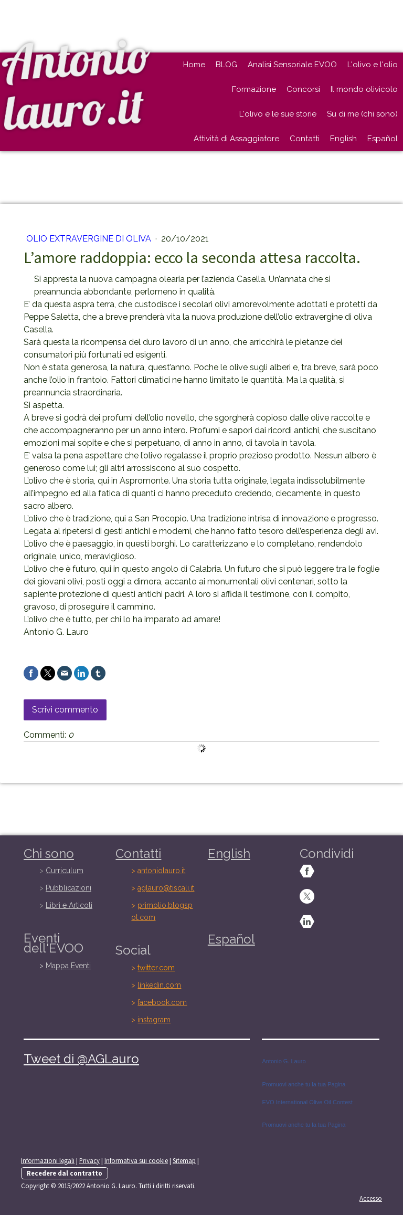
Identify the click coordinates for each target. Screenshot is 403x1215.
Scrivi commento (65, 710)
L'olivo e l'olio (372, 64)
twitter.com (156, 967)
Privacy (89, 1160)
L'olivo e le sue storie (277, 114)
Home (194, 64)
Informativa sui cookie (136, 1160)
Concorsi (303, 89)
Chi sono (49, 853)
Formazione (254, 89)
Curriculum (64, 870)
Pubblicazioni (68, 888)
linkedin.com (159, 985)
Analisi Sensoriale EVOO (292, 64)
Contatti (305, 138)
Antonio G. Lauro (283, 1061)
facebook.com (162, 1002)
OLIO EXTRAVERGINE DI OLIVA (89, 239)
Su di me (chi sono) (362, 114)
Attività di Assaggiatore (236, 138)
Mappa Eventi (68, 965)
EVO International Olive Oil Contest (307, 1102)
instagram (154, 1019)
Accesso (370, 1198)
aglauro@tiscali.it (165, 888)
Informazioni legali (48, 1160)
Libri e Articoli (69, 905)
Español (382, 138)
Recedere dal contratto (64, 1173)
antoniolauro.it (161, 870)
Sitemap (184, 1160)
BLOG (226, 64)
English (343, 138)
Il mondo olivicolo (364, 89)
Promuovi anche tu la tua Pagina (303, 1084)
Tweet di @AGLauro (81, 1058)
